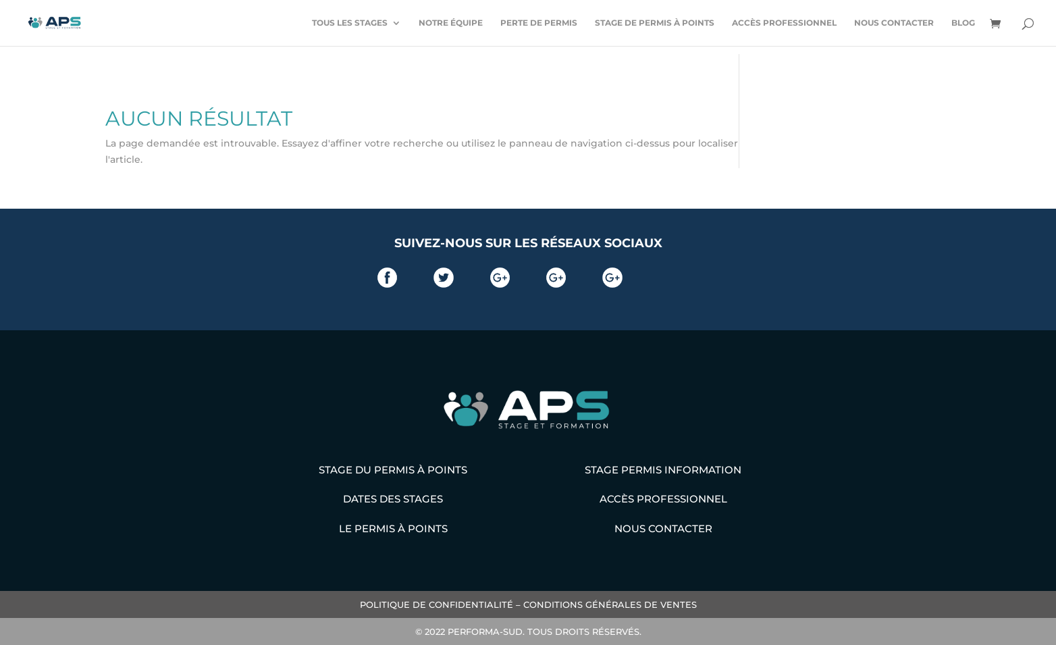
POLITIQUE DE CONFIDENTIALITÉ (436, 604)
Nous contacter (894, 23)
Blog (963, 23)
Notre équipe (451, 23)
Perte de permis (538, 23)
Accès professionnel (784, 23)
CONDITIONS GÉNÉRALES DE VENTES (610, 604)
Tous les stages (350, 23)
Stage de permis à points (654, 23)
